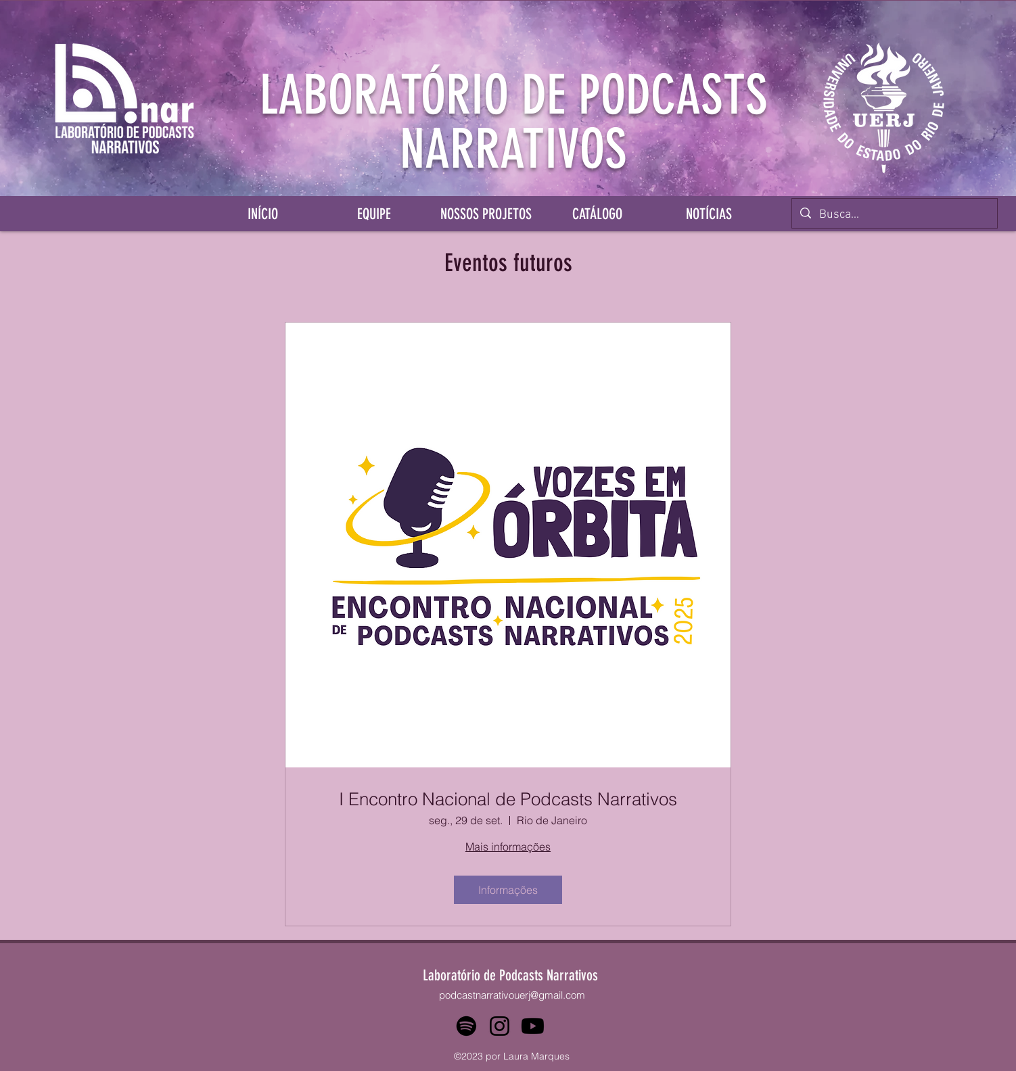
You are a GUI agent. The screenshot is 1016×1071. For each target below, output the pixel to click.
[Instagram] (499, 1026)
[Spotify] (466, 1026)
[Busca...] (894, 215)
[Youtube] (532, 1026)
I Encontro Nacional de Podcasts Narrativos (508, 799)
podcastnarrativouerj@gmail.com (512, 995)
